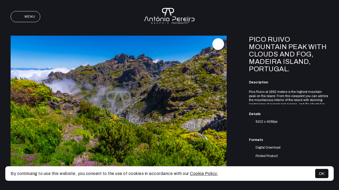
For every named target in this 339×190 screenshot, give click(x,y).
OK (322, 173)
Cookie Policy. (204, 173)
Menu (25, 16)
